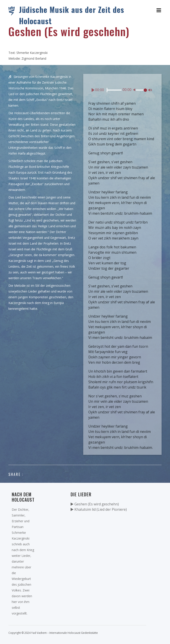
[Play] (93, 90)
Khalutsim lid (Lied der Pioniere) (99, 509)
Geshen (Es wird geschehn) (95, 504)
